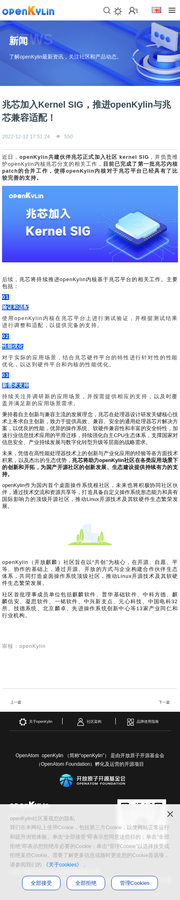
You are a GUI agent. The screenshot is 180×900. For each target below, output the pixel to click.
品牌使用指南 (142, 722)
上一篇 (15, 702)
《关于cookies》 (62, 865)
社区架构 (88, 722)
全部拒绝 (86, 883)
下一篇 (164, 702)
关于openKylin (36, 722)
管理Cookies (135, 883)
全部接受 (41, 883)
